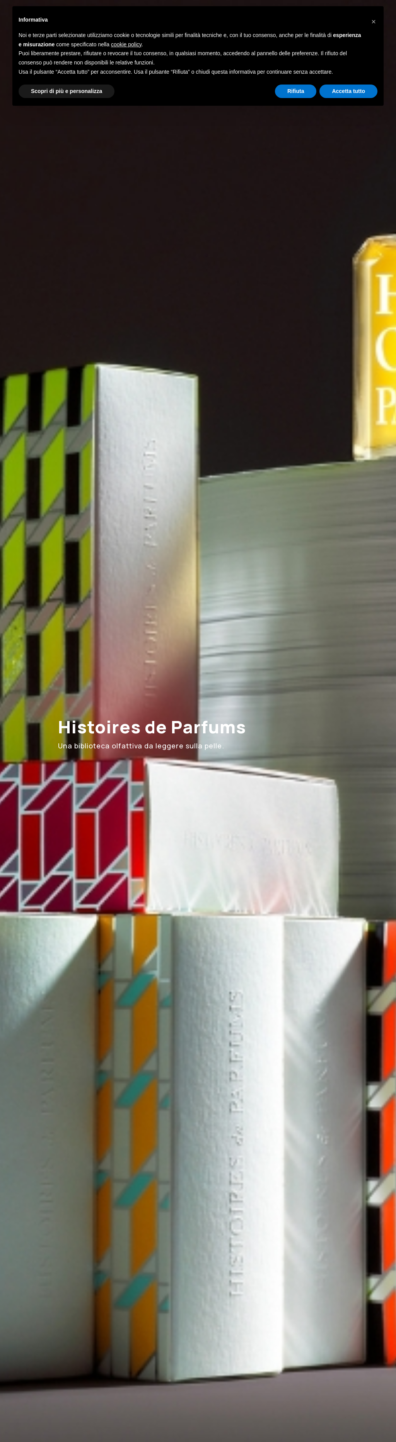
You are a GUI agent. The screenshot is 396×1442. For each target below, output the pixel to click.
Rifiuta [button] (295, 91)
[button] (373, 18)
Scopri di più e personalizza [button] (66, 91)
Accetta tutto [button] (348, 91)
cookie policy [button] (126, 44)
